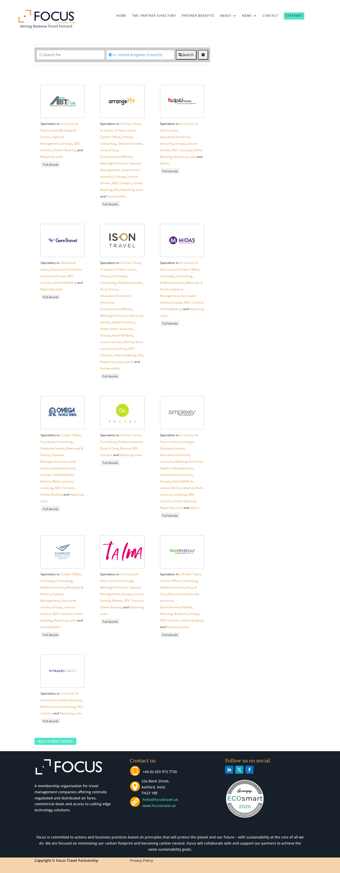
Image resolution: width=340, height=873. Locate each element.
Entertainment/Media (116, 157)
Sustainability (116, 196)
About (225, 16)
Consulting (108, 143)
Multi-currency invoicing (58, 706)
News (247, 16)
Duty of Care (109, 150)
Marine (128, 342)
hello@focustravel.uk (161, 799)
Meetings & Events (114, 163)
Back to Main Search (55, 741)
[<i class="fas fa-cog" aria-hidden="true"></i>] (203, 55)
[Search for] (71, 55)
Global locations (123, 322)
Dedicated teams (130, 143)
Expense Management (176, 468)
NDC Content (122, 183)
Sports (164, 163)
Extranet (294, 15)
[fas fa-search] (186, 55)
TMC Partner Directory (154, 16)
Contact (270, 16)
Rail (116, 190)
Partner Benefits (198, 16)
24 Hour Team (130, 124)
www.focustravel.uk (158, 805)
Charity (127, 137)
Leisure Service (111, 342)
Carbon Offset (110, 137)
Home (121, 16)
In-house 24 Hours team (118, 130)
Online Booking (65, 150)
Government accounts (116, 329)
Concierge (119, 276)
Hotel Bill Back (122, 335)
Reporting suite (51, 157)
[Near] (140, 55)
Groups (67, 143)
